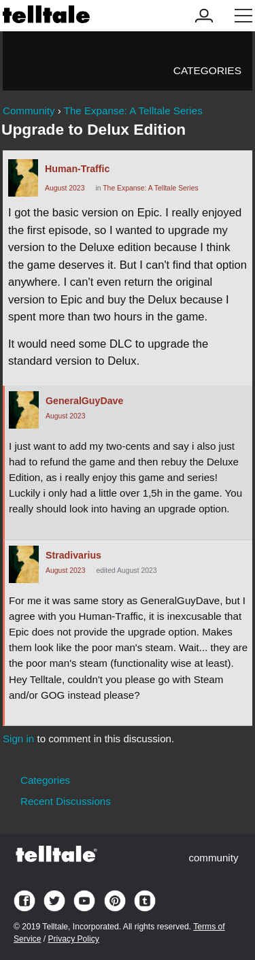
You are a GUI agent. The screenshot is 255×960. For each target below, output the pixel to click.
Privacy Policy (73, 939)
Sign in (18, 738)
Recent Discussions (65, 801)
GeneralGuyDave (84, 400)
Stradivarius (73, 555)
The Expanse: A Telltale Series (150, 188)
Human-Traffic (77, 168)
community (213, 857)
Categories (207, 70)
